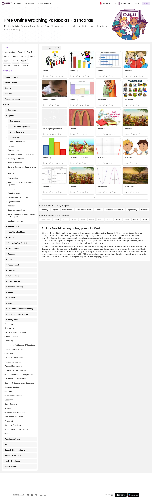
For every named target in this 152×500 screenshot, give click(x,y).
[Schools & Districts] (44, 3)
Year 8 (15, 61)
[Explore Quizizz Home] (7, 3)
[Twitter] (28, 495)
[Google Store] (133, 495)
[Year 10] (136, 220)
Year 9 (23, 61)
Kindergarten (9, 52)
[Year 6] (100, 220)
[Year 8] (118, 220)
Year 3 (6, 56)
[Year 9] (127, 220)
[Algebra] (55, 209)
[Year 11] (145, 220)
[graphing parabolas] (51, 48)
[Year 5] (92, 220)
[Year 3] (74, 220)
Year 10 (7, 65)
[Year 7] (109, 220)
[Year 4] (83, 220)
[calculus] (98, 209)
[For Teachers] (29, 3)
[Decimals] (144, 209)
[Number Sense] (67, 209)
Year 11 (16, 65)
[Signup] (146, 3)
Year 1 (20, 52)
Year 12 (25, 65)
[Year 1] (56, 220)
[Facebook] (32, 495)
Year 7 (6, 61)
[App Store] (121, 495)
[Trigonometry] (132, 209)
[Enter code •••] (126, 3)
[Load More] (95, 198)
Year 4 (15, 56)
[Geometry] (44, 209)
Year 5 (23, 56)
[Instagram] (36, 495)
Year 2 (29, 52)
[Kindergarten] (45, 220)
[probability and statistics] (114, 209)
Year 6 (32, 56)
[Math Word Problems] (84, 209)
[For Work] (17, 3)
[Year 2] (65, 220)
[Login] (137, 3)
